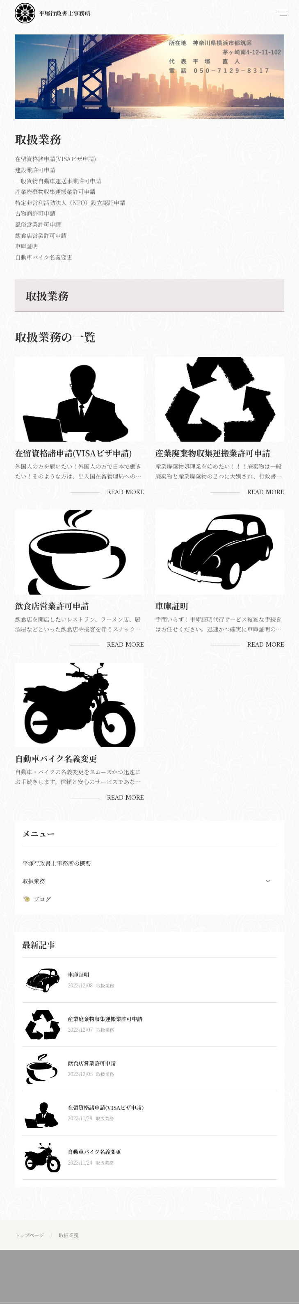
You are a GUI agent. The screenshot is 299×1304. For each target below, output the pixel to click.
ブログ (36, 899)
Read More (125, 492)
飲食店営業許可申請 (52, 606)
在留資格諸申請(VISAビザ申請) (73, 453)
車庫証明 (171, 606)
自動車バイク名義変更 (56, 758)
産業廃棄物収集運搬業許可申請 (212, 453)
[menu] (281, 13)
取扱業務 (105, 985)
